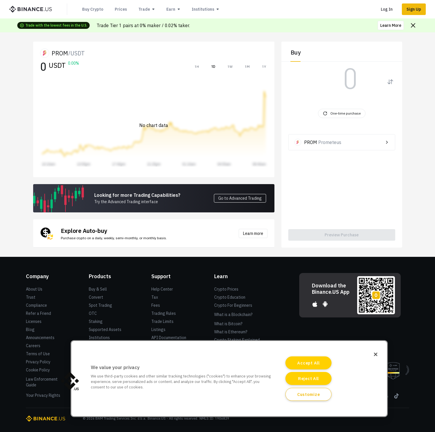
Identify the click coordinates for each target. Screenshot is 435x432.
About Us (34, 289)
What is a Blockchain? (233, 314)
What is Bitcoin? (228, 323)
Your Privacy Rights (43, 395)
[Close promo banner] (413, 25)
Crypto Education (229, 297)
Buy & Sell (98, 289)
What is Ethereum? (230, 331)
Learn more (253, 233)
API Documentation (168, 337)
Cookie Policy (38, 370)
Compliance (36, 305)
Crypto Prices (226, 289)
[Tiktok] (396, 398)
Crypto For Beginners (233, 305)
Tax (154, 297)
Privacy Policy (38, 361)
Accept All (308, 363)
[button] (70, 381)
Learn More (390, 25)
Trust (30, 297)
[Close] (375, 354)
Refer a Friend (38, 313)
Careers (33, 345)
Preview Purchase (342, 234)
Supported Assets (105, 329)
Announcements (40, 337)
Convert (96, 297)
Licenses (34, 321)
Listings (158, 329)
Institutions (99, 337)
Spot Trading (100, 305)
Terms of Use (38, 353)
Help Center (162, 289)
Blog (30, 329)
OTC (93, 313)
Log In (387, 9)
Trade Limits (162, 321)
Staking (96, 321)
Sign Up (413, 9)
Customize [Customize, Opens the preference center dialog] (308, 394)
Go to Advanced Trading (240, 198)
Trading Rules (163, 313)
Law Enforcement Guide (42, 382)
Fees (155, 305)
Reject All (308, 378)
